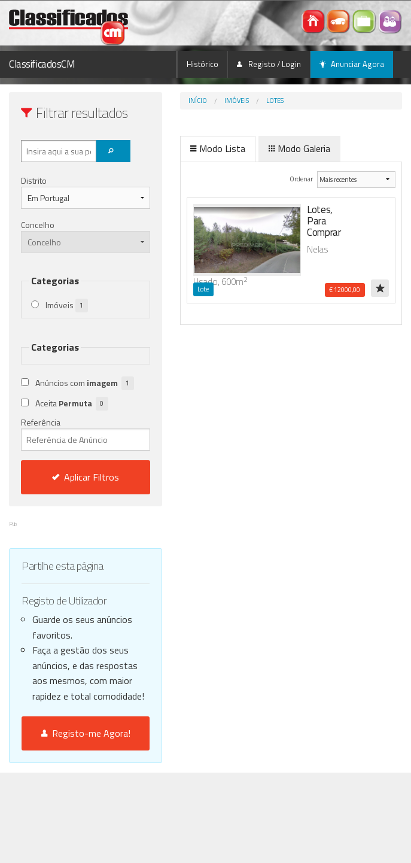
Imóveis (236, 100)
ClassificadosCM (42, 64)
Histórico (202, 64)
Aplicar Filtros (85, 477)
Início (197, 100)
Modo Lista (217, 148)
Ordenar (302, 179)
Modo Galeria (299, 148)
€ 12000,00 (344, 289)
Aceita (71, 404)
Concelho (37, 224)
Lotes (275, 100)
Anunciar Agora (351, 64)
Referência (85, 433)
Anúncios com (84, 383)
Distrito (34, 180)
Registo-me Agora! (85, 733)
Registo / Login (269, 64)
